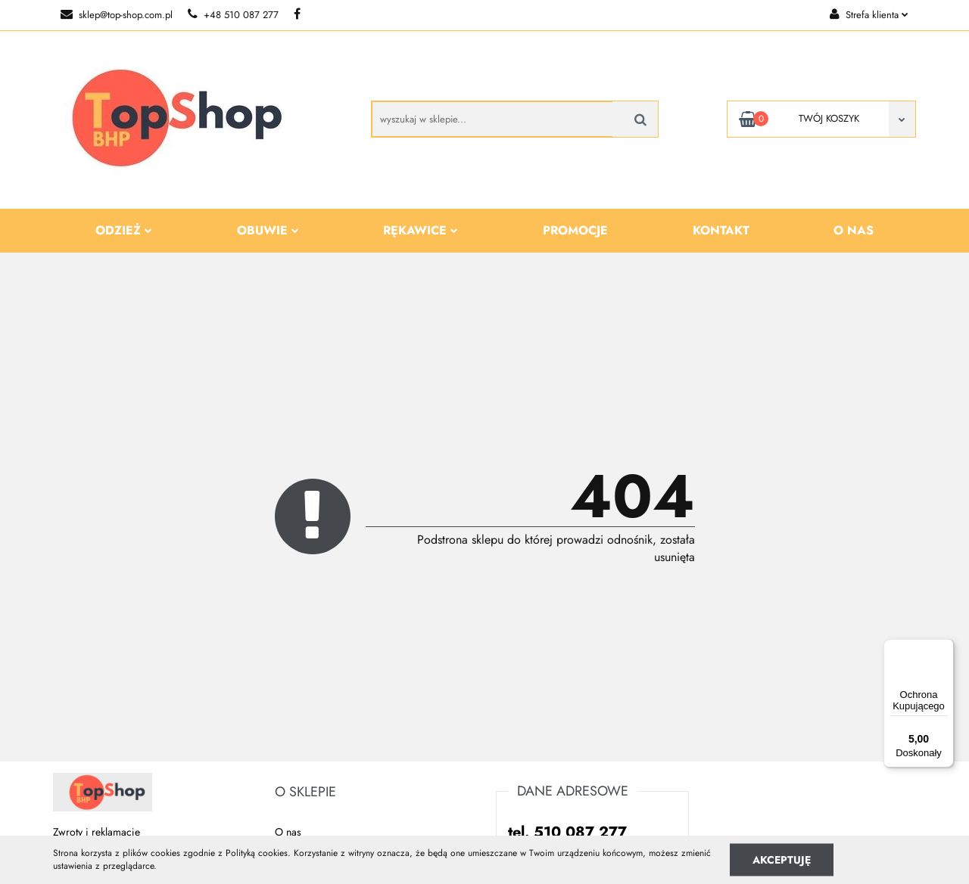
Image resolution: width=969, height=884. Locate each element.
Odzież (123, 230)
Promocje (575, 230)
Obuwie (268, 230)
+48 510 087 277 (233, 15)
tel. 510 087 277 (567, 832)
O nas (853, 230)
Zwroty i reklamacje (96, 831)
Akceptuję (781, 859)
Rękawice (420, 230)
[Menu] (945, 648)
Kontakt (721, 230)
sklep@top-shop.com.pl (117, 15)
